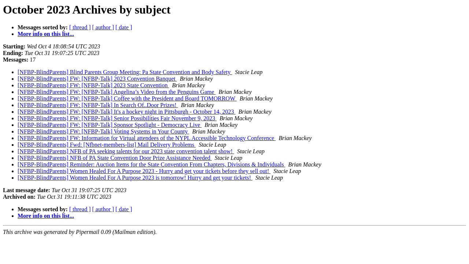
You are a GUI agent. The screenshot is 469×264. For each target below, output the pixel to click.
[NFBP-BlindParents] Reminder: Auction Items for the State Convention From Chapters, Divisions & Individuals (151, 164)
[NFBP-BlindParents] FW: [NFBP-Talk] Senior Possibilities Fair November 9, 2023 (117, 118)
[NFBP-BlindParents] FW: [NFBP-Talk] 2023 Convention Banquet (97, 79)
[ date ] (123, 27)
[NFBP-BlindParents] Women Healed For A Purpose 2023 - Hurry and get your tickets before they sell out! (144, 171)
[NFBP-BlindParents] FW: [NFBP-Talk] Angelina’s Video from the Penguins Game (117, 92)
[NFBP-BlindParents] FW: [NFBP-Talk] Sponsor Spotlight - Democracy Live (110, 125)
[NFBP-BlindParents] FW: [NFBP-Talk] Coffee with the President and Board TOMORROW (127, 98)
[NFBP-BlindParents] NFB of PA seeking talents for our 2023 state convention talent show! (126, 151)
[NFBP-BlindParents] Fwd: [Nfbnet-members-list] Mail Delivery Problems (107, 145)
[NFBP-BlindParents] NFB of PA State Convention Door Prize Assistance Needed (115, 158)
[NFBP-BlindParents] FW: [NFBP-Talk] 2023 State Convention (93, 85)
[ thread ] (80, 27)
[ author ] (103, 27)
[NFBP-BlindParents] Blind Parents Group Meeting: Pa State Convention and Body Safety (125, 72)
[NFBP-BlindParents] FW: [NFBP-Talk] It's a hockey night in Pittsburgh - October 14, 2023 (127, 112)
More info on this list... (46, 34)
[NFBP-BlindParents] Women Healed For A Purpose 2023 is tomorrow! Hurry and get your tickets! (135, 178)
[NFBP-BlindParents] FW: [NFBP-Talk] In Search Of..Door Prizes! (98, 105)
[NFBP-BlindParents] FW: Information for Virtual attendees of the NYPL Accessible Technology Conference (147, 138)
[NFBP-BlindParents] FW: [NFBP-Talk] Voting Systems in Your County (103, 131)
